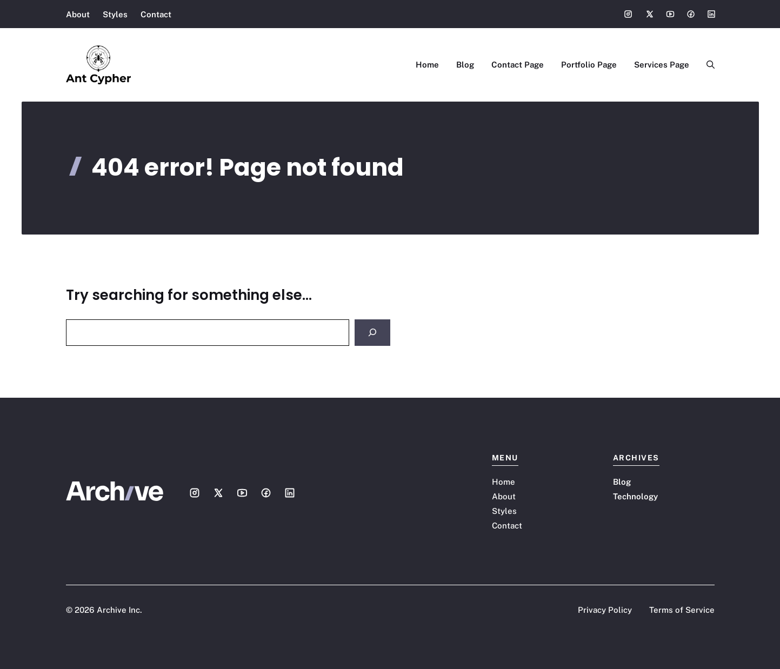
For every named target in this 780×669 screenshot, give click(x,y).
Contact (156, 14)
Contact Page (517, 64)
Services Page (661, 64)
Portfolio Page (589, 64)
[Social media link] (628, 14)
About (78, 14)
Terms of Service (682, 609)
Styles (115, 14)
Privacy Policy (605, 609)
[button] (706, 65)
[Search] (372, 332)
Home (427, 64)
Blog (465, 64)
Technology (635, 496)
